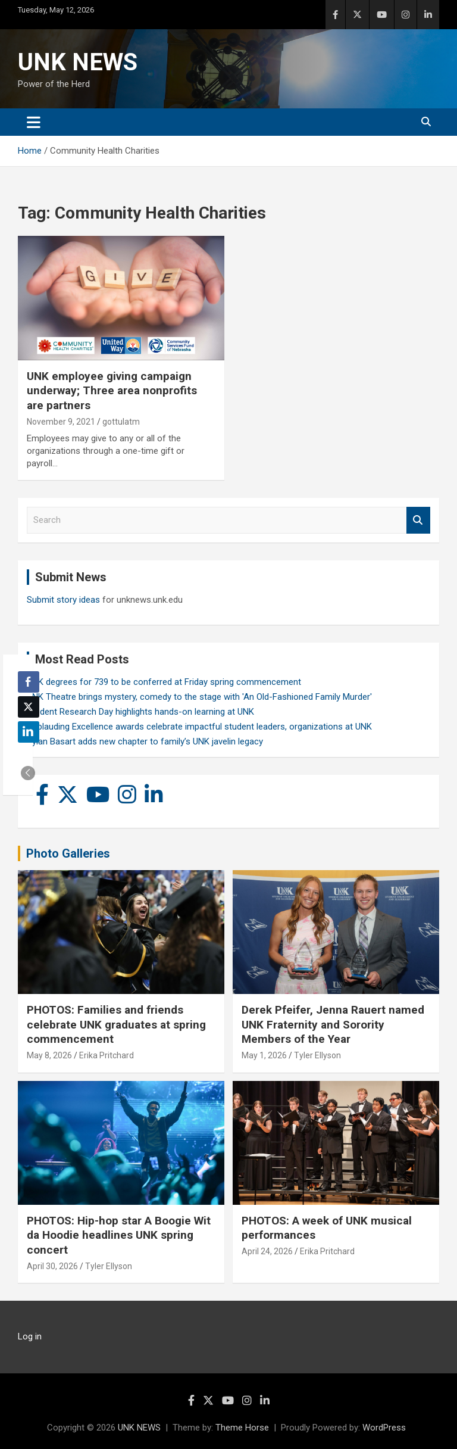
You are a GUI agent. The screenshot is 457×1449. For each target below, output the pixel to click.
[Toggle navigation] (33, 122)
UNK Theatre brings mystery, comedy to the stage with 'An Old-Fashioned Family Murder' (199, 696)
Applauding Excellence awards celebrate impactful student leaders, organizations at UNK (199, 726)
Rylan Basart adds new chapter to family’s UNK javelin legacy (145, 741)
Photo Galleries (68, 853)
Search (418, 520)
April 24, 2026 (267, 1251)
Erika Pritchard (106, 1055)
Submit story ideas (63, 599)
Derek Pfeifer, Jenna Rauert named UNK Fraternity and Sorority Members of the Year (333, 1024)
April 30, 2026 (52, 1266)
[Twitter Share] (28, 707)
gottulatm (121, 421)
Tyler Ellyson (317, 1055)
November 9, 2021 (61, 421)
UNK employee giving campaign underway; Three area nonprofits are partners (112, 390)
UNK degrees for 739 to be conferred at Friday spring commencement (164, 682)
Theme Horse (242, 1427)
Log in (30, 1336)
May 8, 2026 (49, 1055)
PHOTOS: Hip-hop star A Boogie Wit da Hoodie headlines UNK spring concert (119, 1235)
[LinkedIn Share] (28, 732)
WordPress (384, 1427)
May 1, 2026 (264, 1055)
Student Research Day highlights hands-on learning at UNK (140, 711)
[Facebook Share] (28, 682)
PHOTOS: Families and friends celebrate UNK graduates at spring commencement (116, 1024)
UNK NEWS (77, 62)
